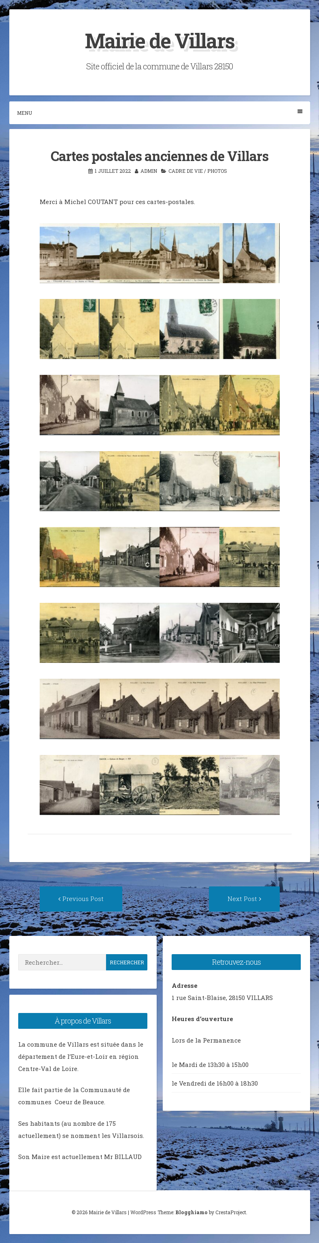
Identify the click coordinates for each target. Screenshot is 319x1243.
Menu (159, 112)
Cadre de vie (185, 171)
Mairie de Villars (159, 40)
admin (148, 171)
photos (217, 171)
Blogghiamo (191, 1212)
